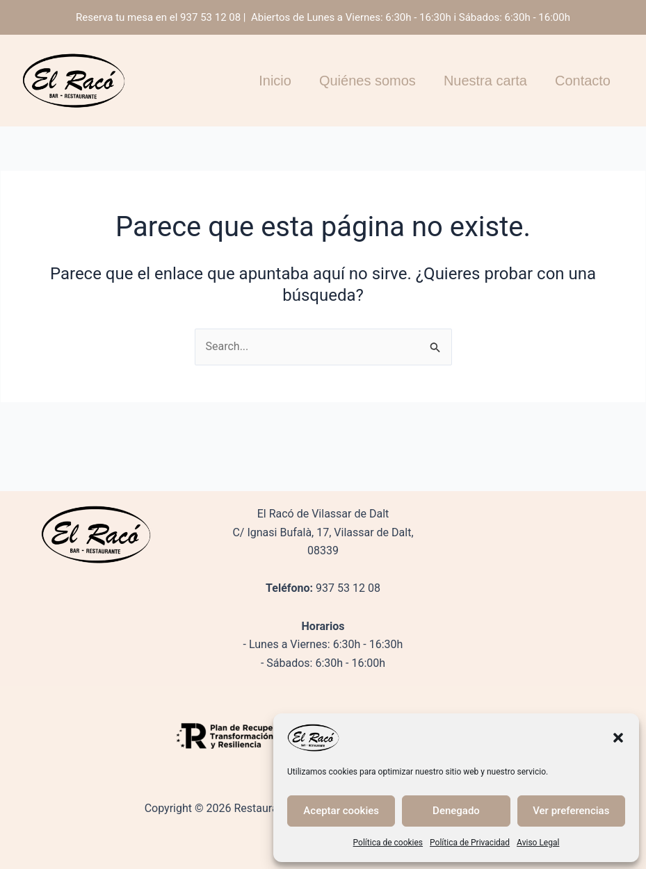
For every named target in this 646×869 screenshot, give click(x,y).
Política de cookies (388, 842)
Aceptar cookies (341, 810)
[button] (618, 738)
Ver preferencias (571, 810)
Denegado (456, 810)
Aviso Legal (538, 842)
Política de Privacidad (470, 842)
